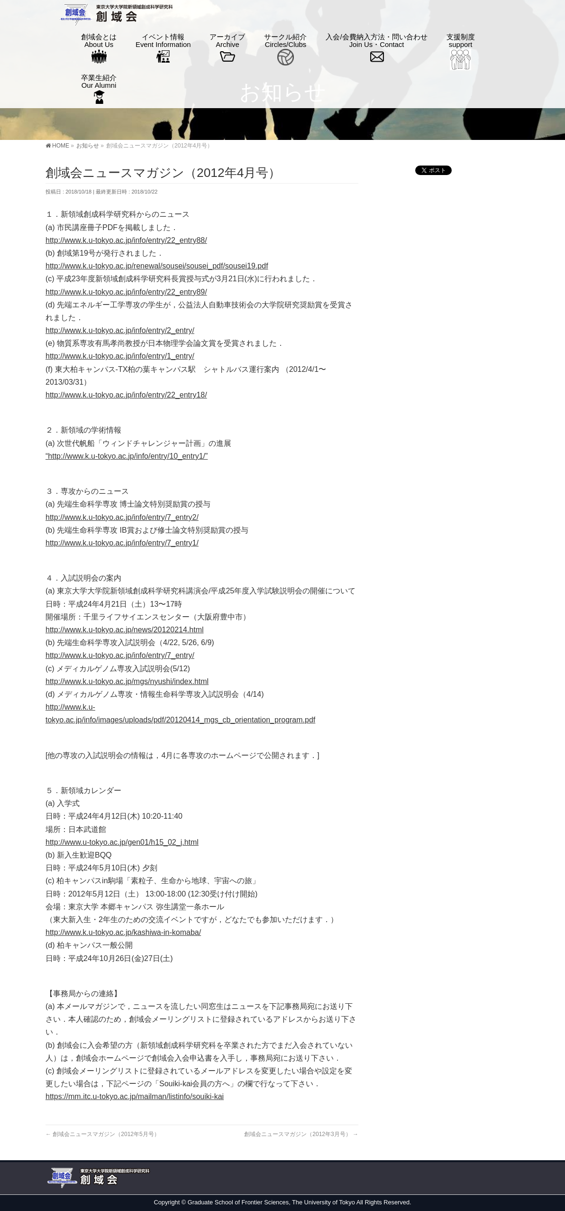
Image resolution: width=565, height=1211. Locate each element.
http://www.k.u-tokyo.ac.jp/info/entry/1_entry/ (120, 356)
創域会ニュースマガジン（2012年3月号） (301, 1134)
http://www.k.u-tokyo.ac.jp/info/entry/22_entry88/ (126, 240)
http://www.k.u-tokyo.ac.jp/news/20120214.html (125, 630)
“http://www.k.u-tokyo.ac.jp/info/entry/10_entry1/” (127, 456)
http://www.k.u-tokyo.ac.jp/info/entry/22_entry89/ (126, 292)
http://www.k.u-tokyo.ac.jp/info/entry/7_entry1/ (122, 543)
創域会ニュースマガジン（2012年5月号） (103, 1134)
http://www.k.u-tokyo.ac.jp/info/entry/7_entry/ (120, 655)
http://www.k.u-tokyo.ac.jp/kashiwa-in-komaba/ (123, 932)
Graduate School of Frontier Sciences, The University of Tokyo (271, 1202)
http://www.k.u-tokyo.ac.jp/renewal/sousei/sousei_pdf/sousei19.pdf (157, 266)
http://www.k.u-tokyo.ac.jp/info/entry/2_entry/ (120, 330)
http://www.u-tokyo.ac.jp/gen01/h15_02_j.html (122, 842)
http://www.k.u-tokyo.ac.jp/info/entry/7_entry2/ (122, 517)
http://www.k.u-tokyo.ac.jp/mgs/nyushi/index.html (127, 681)
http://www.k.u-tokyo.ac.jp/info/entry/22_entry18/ (126, 395)
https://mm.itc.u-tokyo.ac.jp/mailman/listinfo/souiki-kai (135, 1096)
